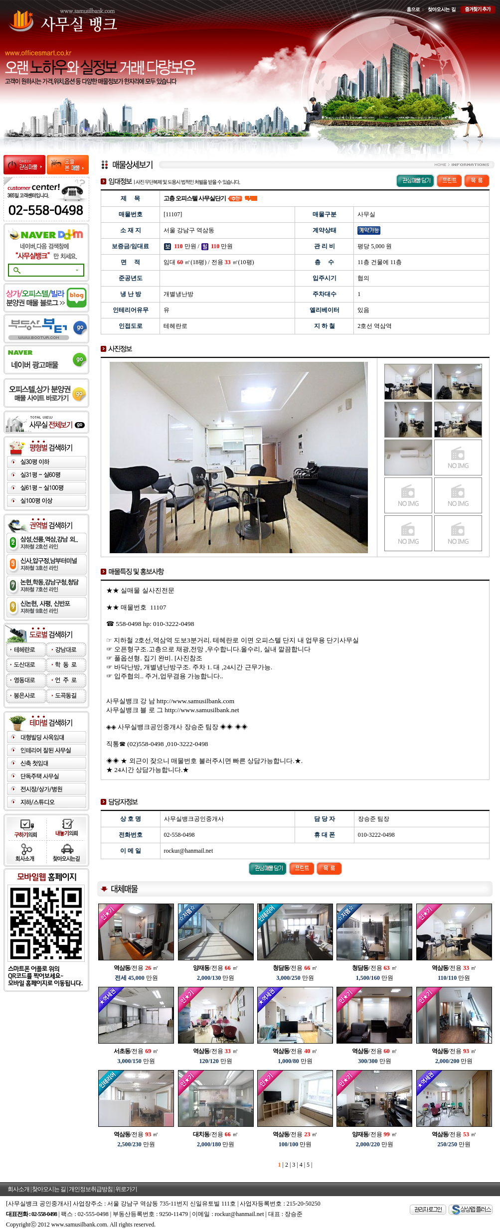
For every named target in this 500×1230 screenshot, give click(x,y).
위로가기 (126, 1189)
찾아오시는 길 (49, 1189)
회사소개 (18, 1189)
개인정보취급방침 (91, 1189)
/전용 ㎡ (136, 967)
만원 (136, 977)
